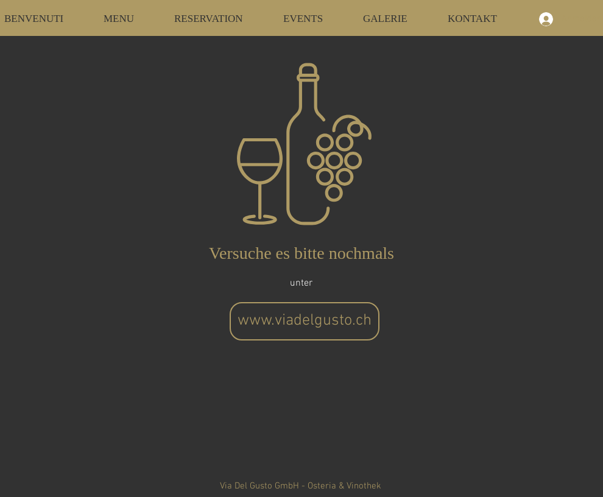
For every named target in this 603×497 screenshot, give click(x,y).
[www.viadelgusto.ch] (304, 321)
